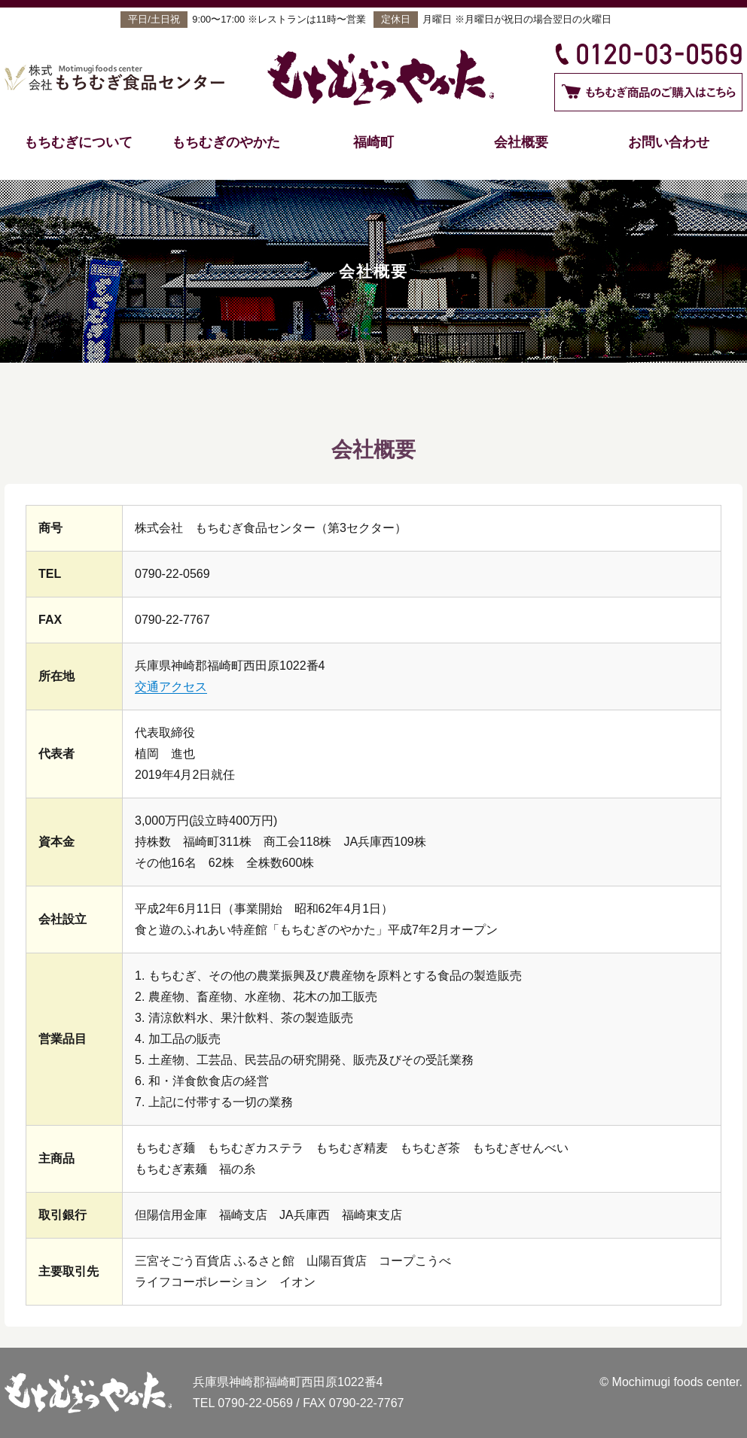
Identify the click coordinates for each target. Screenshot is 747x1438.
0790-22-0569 (255, 1403)
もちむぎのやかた (226, 142)
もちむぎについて (78, 142)
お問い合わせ (668, 142)
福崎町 (373, 142)
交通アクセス (171, 686)
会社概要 (521, 142)
